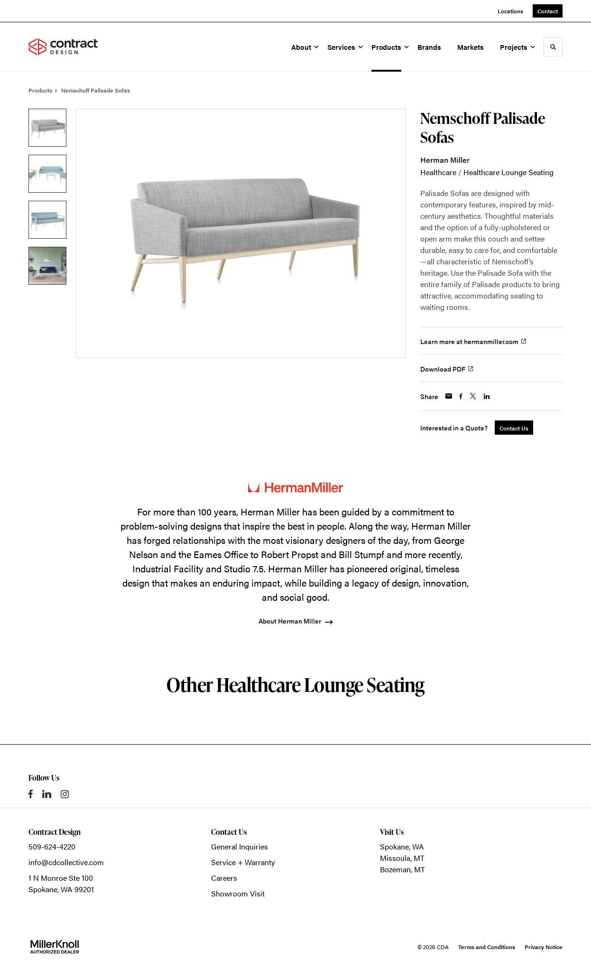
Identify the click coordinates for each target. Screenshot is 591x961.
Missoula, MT (402, 857)
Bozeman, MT (402, 869)
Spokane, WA (402, 846)
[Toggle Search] (553, 46)
